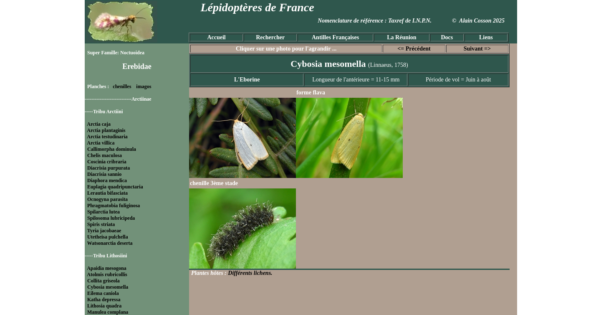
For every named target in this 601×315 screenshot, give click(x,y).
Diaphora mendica (107, 180)
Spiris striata (101, 224)
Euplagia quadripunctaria (115, 187)
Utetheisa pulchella (107, 237)
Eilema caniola (103, 293)
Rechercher (270, 37)
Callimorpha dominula (111, 149)
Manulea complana (107, 312)
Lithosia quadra (104, 306)
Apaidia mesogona (106, 268)
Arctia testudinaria (107, 137)
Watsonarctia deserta (110, 243)
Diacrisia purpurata (108, 168)
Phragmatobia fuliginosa (113, 205)
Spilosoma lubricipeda (111, 218)
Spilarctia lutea (103, 212)
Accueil (216, 37)
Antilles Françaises (335, 37)
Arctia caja (99, 124)
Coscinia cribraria (106, 162)
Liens (486, 37)
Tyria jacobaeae (104, 231)
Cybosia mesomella (107, 287)
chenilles (122, 86)
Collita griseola (103, 281)
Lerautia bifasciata (107, 193)
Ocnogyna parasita (107, 199)
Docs (447, 37)
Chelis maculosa (104, 155)
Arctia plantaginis (106, 130)
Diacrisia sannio (104, 174)
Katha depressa (103, 299)
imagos (143, 86)
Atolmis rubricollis (107, 274)
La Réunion (401, 37)
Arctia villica (100, 143)
